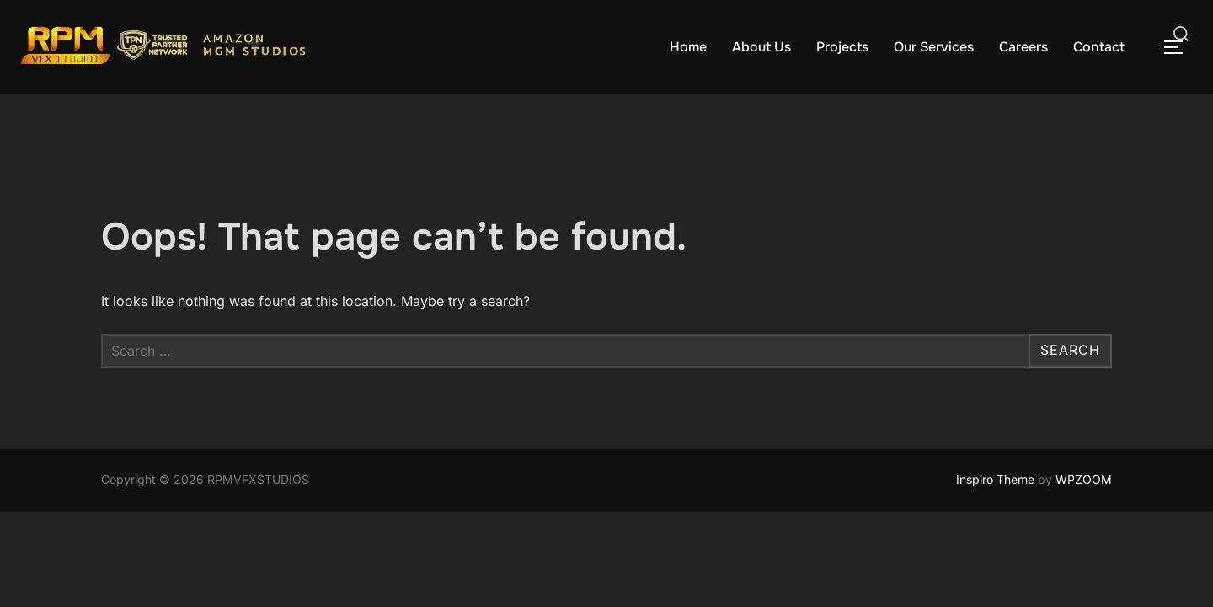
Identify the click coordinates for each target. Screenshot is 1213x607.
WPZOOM (1083, 479)
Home (688, 47)
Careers (1023, 47)
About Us (761, 47)
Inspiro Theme (995, 479)
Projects (842, 47)
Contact (1099, 47)
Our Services (934, 47)
